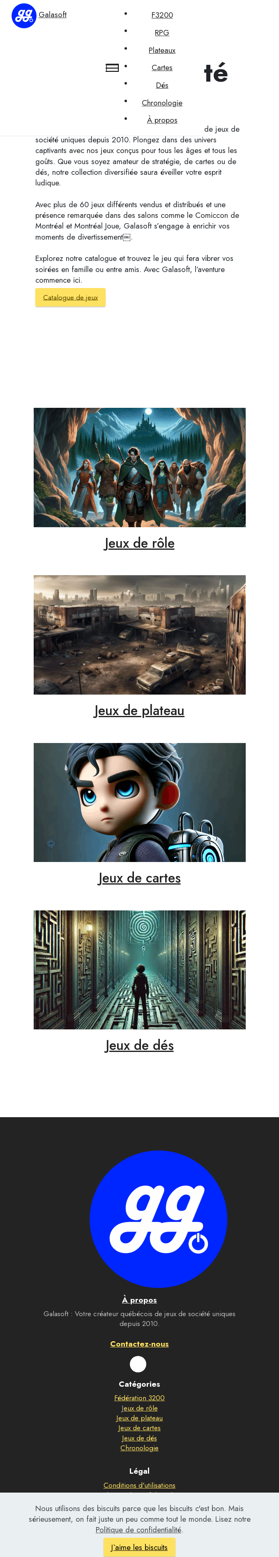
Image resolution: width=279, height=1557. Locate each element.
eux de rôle (141, 1408)
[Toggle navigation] (112, 68)
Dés (162, 85)
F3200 (162, 15)
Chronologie (162, 103)
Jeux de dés (140, 1045)
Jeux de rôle (140, 543)
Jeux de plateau (139, 710)
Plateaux (162, 50)
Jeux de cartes (140, 877)
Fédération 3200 (139, 1397)
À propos (162, 120)
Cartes (162, 67)
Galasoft (53, 14)
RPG (162, 32)
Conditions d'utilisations (139, 1485)
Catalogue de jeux (70, 297)
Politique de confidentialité (139, 1495)
